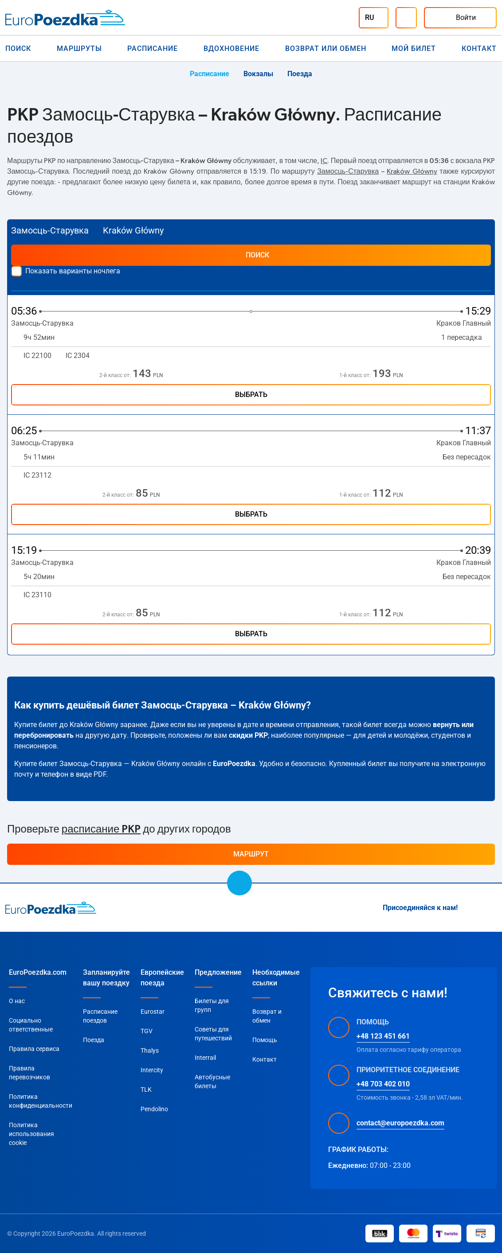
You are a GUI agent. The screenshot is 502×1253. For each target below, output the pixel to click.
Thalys (150, 1050)
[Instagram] (470, 908)
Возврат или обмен (325, 48)
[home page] (50, 907)
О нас (17, 1000)
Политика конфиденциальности (40, 1101)
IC (324, 160)
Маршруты (79, 48)
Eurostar (153, 1011)
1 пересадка (466, 337)
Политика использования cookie (31, 1133)
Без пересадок (467, 457)
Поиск (18, 48)
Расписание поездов (100, 1016)
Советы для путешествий (213, 1034)
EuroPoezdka (234, 763)
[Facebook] (491, 908)
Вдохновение (231, 48)
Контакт (479, 48)
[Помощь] (406, 17)
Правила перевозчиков (29, 1073)
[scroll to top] (239, 883)
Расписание (152, 48)
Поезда (299, 74)
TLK (146, 1089)
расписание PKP (101, 829)
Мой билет (414, 48)
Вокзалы (258, 74)
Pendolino (154, 1109)
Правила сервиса (34, 1048)
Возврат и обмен (267, 1016)
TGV (147, 1031)
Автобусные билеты (212, 1082)
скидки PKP (248, 735)
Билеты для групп (212, 1005)
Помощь (264, 1039)
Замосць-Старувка (348, 171)
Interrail (205, 1057)
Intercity (152, 1070)
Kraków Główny (412, 171)
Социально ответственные (31, 1025)
